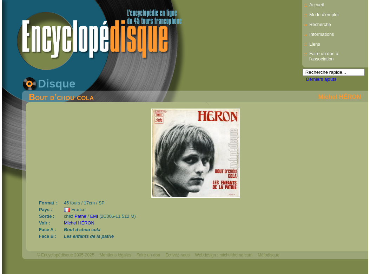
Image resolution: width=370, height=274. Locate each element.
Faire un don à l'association (323, 56)
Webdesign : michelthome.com (223, 255)
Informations (321, 34)
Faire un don (148, 255)
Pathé (80, 216)
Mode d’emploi (323, 14)
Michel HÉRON (339, 96)
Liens (314, 44)
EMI (94, 216)
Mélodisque (268, 255)
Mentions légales (115, 255)
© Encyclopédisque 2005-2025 (65, 255)
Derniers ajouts (321, 79)
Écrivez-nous (177, 255)
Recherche (320, 24)
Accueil (316, 4)
